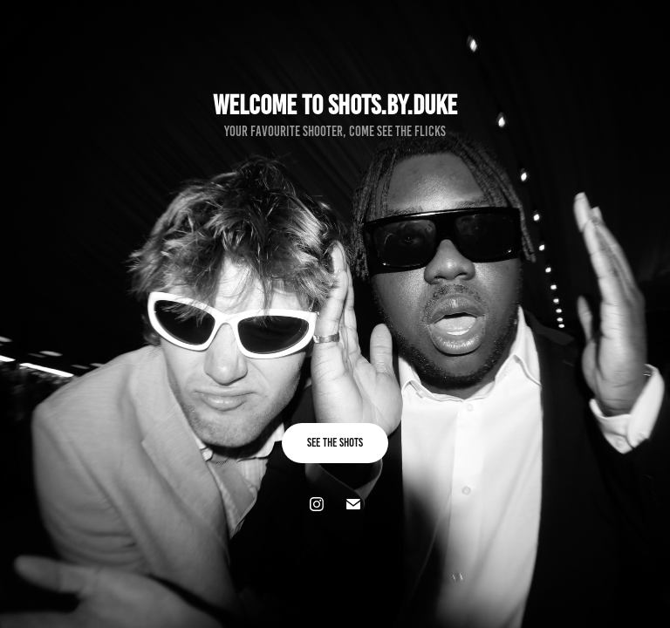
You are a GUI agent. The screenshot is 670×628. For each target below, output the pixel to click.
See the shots (335, 442)
